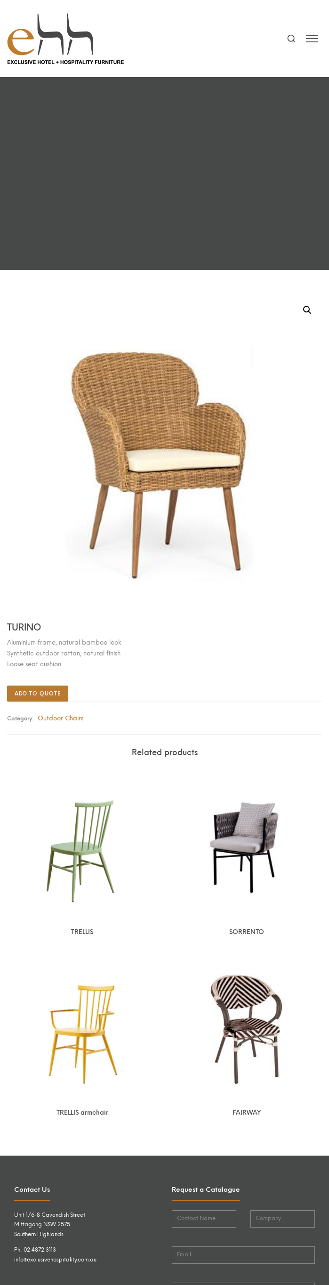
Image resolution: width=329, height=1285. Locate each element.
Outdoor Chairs (60, 718)
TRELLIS (82, 931)
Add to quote (38, 694)
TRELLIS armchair (82, 1112)
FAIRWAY (247, 1112)
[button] (307, 310)
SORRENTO (246, 931)
